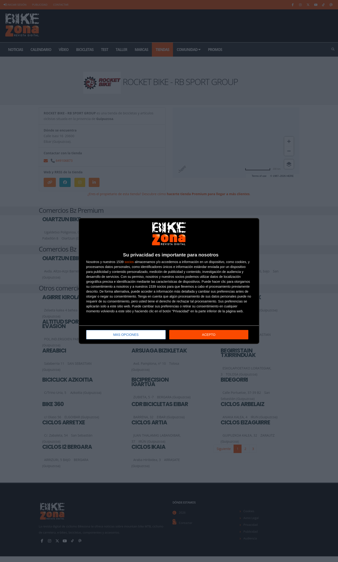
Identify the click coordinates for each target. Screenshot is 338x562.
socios (129, 262)
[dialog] (169, 281)
